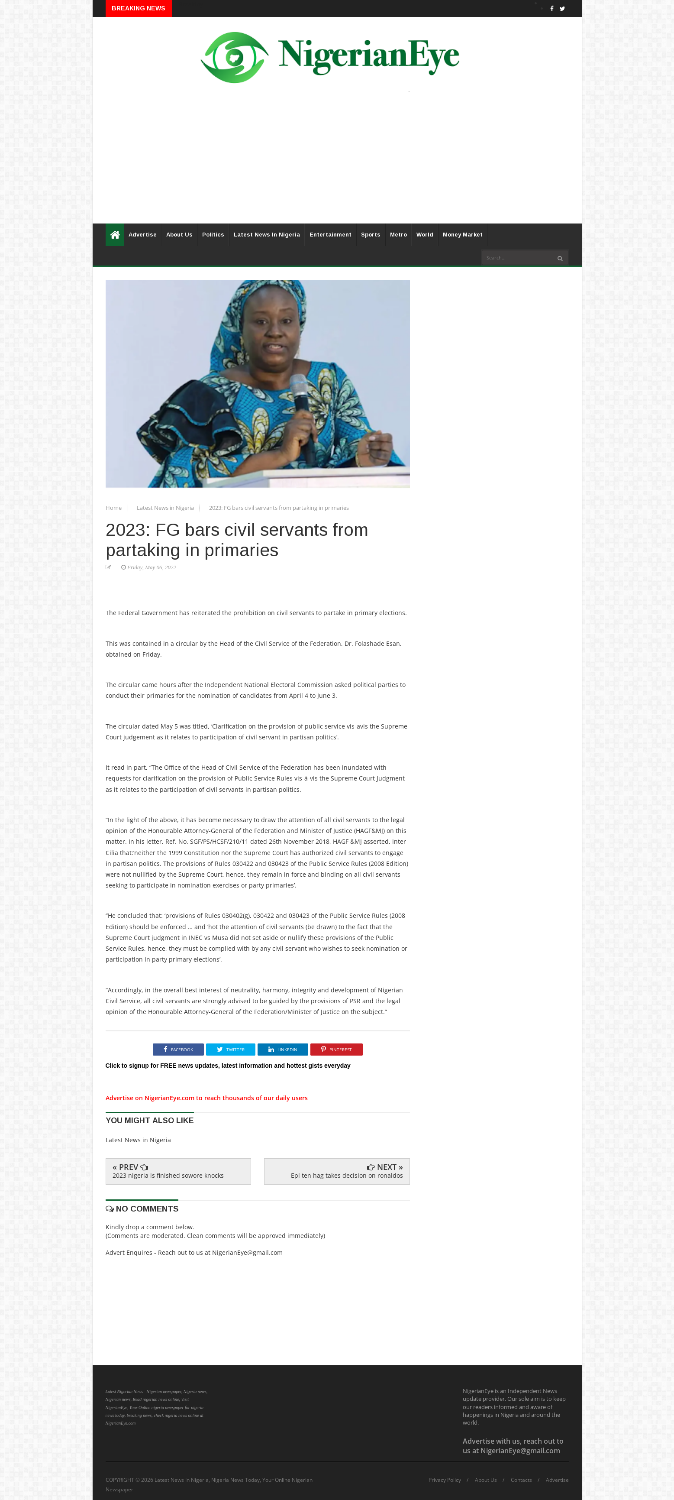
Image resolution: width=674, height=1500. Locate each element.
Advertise (143, 234)
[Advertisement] (337, 163)
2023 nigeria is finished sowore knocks (168, 1175)
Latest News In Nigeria (267, 234)
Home (114, 508)
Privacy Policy (445, 1480)
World (424, 234)
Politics (213, 234)
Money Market (463, 234)
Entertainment (331, 234)
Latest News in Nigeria (166, 508)
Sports (371, 234)
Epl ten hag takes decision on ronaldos (347, 1175)
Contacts (521, 1480)
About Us (179, 234)
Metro (398, 234)
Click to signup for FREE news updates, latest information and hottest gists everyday (228, 1065)
